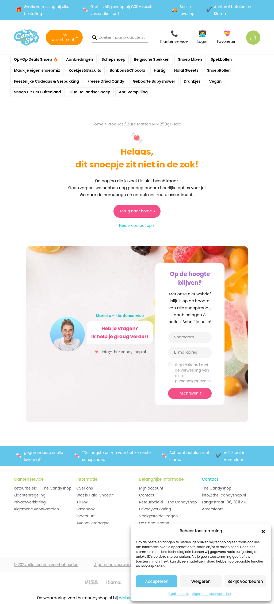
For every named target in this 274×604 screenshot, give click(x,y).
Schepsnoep (113, 59)
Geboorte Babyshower (154, 81)
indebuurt (86, 516)
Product (115, 124)
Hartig (160, 70)
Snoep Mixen (190, 59)
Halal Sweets (186, 70)
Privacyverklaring (29, 502)
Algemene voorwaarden (211, 593)
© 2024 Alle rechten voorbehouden (46, 564)
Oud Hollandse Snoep (90, 92)
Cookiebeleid (178, 593)
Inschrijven (188, 393)
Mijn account (151, 488)
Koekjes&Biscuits (84, 70)
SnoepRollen (219, 70)
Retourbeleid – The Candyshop (42, 488)
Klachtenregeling (29, 495)
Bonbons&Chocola (127, 70)
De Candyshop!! (154, 523)
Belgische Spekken (151, 59)
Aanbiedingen (79, 59)
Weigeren (201, 581)
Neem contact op (135, 225)
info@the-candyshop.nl (120, 351)
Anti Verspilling (133, 92)
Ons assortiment (63, 37)
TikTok (82, 502)
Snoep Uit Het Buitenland (37, 92)
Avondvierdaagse (93, 523)
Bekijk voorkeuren (245, 581)
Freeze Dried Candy (105, 81)
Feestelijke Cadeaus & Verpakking (46, 81)
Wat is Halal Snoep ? (95, 495)
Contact (146, 495)
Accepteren (156, 581)
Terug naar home (135, 211)
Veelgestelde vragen (158, 516)
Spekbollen (221, 59)
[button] (263, 531)
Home (98, 124)
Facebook (86, 509)
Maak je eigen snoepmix (37, 70)
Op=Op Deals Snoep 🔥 (36, 59)
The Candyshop (216, 488)
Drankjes (192, 81)
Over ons (85, 488)
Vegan (215, 81)
